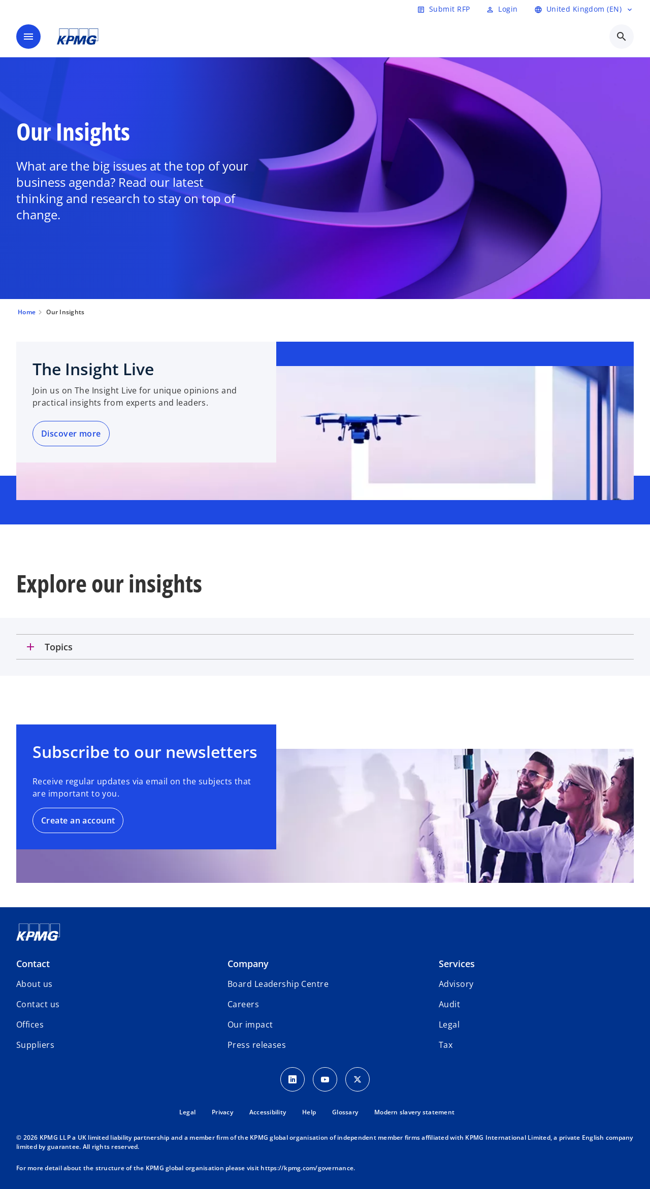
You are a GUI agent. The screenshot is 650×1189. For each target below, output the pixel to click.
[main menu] (28, 36)
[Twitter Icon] (357, 1079)
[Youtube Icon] (325, 1079)
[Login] (501, 9)
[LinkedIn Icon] (292, 1079)
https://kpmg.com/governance (307, 1168)
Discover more (71, 433)
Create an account (78, 820)
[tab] (325, 646)
